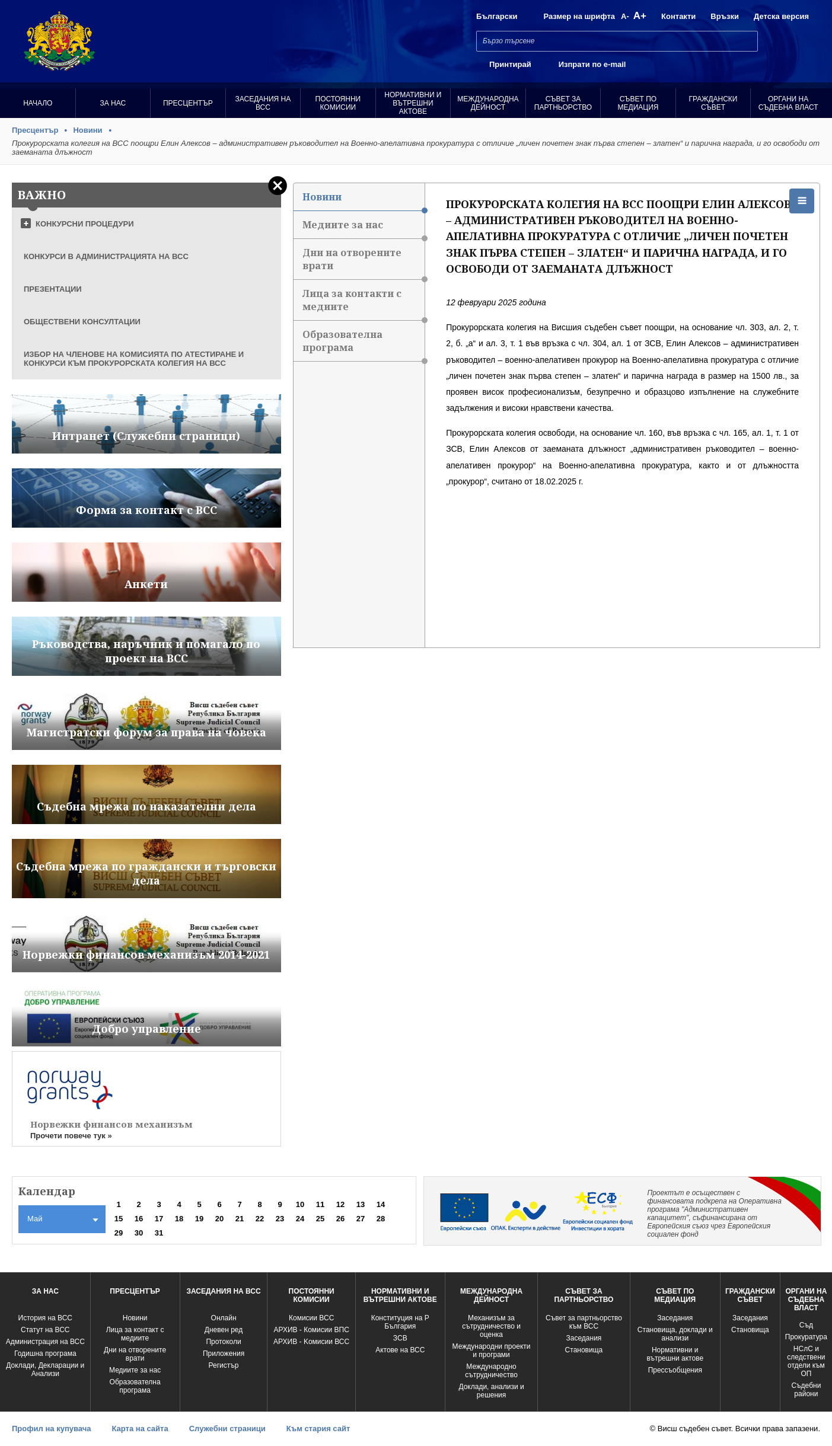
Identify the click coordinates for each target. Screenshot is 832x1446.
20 (219, 1218)
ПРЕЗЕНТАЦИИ (53, 289)
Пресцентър (188, 103)
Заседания (584, 1338)
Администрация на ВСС (45, 1342)
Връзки (724, 16)
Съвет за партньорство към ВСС (584, 1322)
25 (320, 1218)
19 (199, 1218)
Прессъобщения (675, 1370)
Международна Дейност (487, 103)
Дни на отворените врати (363, 263)
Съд (806, 1325)
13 (360, 1204)
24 (300, 1218)
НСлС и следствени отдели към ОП (806, 1361)
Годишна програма (45, 1353)
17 (159, 1218)
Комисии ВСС (311, 1318)
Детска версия (781, 16)
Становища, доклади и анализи (675, 1334)
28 (381, 1218)
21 (239, 1218)
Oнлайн (224, 1318)
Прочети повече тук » (71, 1135)
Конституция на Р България (400, 1322)
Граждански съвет (713, 103)
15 (118, 1218)
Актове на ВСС (400, 1350)
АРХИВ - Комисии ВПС (311, 1330)
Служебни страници (227, 1428)
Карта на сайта (139, 1428)
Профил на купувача (51, 1428)
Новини (87, 130)
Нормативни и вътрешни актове (412, 103)
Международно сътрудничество (491, 1370)
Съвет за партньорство (563, 103)
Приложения (223, 1353)
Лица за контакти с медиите (363, 304)
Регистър (224, 1365)
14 (381, 1204)
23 (280, 1218)
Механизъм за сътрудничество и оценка (491, 1326)
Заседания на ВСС (263, 103)
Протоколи (223, 1342)
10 (300, 1204)
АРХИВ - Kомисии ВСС (311, 1342)
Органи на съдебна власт (788, 103)
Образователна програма (363, 345)
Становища (584, 1350)
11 (320, 1204)
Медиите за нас (363, 228)
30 (139, 1232)
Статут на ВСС (45, 1330)
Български (496, 16)
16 (139, 1218)
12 (340, 1204)
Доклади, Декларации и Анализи (45, 1369)
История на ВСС (45, 1318)
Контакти (678, 16)
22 (260, 1218)
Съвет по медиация (638, 103)
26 (340, 1218)
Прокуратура (806, 1337)
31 (159, 1232)
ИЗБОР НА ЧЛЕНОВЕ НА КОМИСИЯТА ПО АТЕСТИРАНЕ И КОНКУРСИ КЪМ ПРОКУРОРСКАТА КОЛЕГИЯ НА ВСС (134, 359)
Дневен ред (224, 1330)
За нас (113, 103)
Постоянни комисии (338, 103)
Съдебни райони (806, 1389)
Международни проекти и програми (491, 1350)
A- (625, 16)
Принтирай (510, 64)
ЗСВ (400, 1338)
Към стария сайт (318, 1428)
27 (360, 1218)
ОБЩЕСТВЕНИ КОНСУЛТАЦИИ (82, 321)
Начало (37, 103)
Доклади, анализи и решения (491, 1391)
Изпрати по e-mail (592, 64)
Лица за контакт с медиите (135, 1334)
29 (118, 1232)
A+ (639, 15)
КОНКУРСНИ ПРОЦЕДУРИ (85, 223)
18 (179, 1218)
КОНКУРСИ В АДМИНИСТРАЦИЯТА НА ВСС (106, 256)
